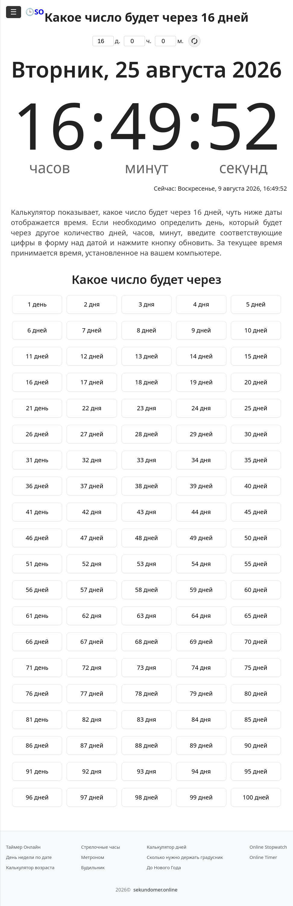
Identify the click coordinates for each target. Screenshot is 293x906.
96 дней (37, 797)
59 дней (201, 590)
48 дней (146, 538)
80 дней (255, 693)
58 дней (146, 590)
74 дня (201, 667)
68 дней (146, 641)
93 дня (146, 771)
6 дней (37, 330)
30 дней (255, 434)
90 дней (255, 745)
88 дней (146, 745)
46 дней (37, 538)
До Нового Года (164, 867)
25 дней (255, 408)
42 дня (92, 512)
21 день (37, 408)
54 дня (201, 564)
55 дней (255, 564)
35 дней (255, 460)
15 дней (255, 356)
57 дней (91, 590)
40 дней (255, 486)
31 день (37, 460)
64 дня (201, 616)
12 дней (91, 356)
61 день (37, 616)
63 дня (146, 616)
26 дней (37, 434)
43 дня (146, 512)
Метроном (92, 857)
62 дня (92, 616)
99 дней (201, 797)
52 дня (92, 564)
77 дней (91, 693)
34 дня (201, 460)
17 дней (91, 382)
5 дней (256, 304)
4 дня (201, 304)
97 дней (91, 797)
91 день (37, 771)
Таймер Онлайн (23, 847)
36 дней (37, 486)
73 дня (146, 667)
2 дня (92, 304)
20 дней (255, 382)
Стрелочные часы (100, 847)
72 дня (92, 667)
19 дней (201, 382)
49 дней (201, 538)
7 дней (92, 330)
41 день (37, 512)
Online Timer (263, 857)
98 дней (146, 797)
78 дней (146, 693)
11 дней (37, 356)
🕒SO (34, 12)
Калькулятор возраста (30, 867)
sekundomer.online (155, 889)
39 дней (201, 486)
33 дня (146, 460)
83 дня (146, 719)
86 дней (37, 745)
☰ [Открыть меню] (13, 12)
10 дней (255, 330)
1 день (37, 304)
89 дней (201, 745)
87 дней (91, 745)
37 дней (91, 486)
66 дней (37, 641)
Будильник (93, 867)
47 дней (91, 538)
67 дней (91, 641)
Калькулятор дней (167, 847)
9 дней (201, 330)
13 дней (146, 356)
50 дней (255, 538)
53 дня (146, 564)
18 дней (146, 382)
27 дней (91, 434)
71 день (37, 667)
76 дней (37, 693)
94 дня (201, 771)
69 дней (201, 641)
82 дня (92, 719)
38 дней (146, 486)
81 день (37, 719)
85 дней (255, 719)
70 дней (255, 641)
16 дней (37, 382)
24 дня (201, 408)
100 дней (256, 797)
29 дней (201, 434)
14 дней (201, 356)
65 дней (255, 616)
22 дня (92, 408)
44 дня (201, 512)
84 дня (201, 719)
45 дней (255, 512)
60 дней (255, 590)
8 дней (146, 330)
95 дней (255, 771)
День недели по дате (29, 857)
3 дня (147, 304)
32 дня (92, 460)
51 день (37, 564)
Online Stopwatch (268, 847)
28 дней (146, 434)
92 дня (92, 771)
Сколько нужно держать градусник (185, 857)
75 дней (255, 667)
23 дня (146, 408)
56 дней (37, 590)
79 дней (201, 693)
